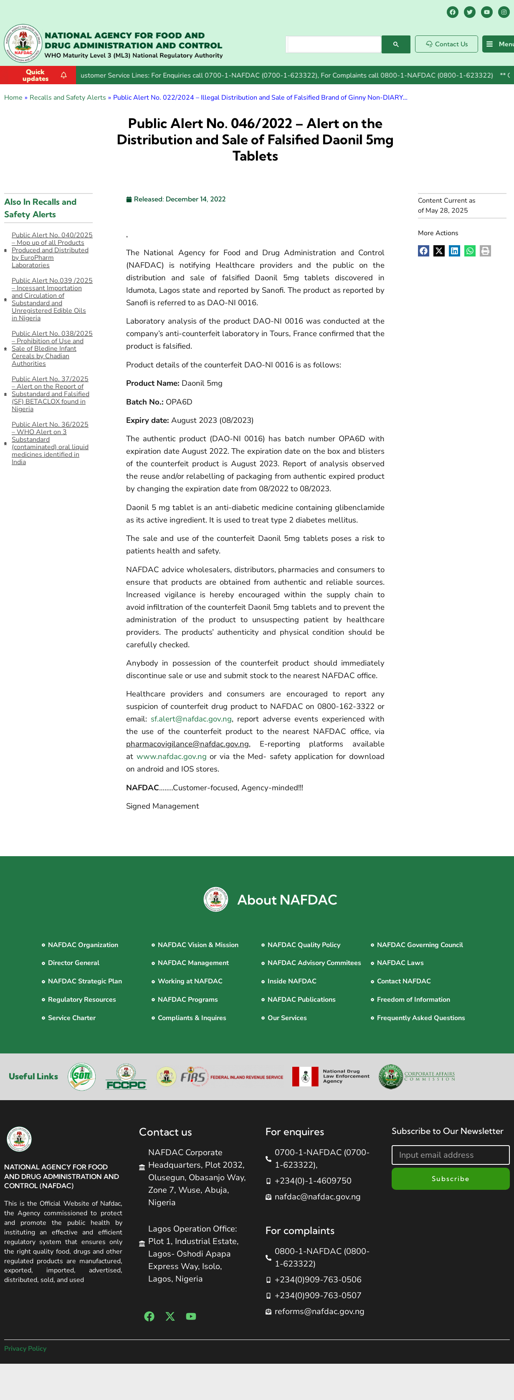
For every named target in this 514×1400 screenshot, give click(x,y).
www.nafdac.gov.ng (172, 756)
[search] (335, 44)
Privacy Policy (25, 1348)
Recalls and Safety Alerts (68, 97)
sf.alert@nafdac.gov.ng (191, 719)
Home (13, 97)
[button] (423, 250)
